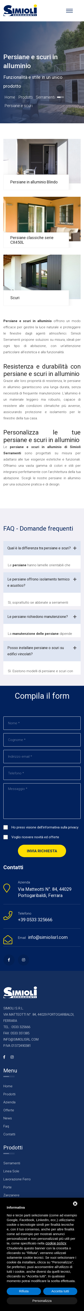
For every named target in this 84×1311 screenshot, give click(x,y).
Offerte (8, 1110)
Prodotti (25, 97)
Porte (7, 1187)
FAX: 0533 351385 (16, 1033)
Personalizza (42, 1301)
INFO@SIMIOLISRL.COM (21, 1039)
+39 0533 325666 (35, 919)
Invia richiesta (42, 851)
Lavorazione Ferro (17, 1179)
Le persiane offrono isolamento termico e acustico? (38, 582)
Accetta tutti (60, 1291)
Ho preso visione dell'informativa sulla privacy (44, 827)
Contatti (9, 1134)
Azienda (9, 1102)
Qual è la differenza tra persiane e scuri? (39, 548)
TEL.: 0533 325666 (16, 1027)
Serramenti (45, 97)
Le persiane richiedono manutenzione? (37, 617)
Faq (6, 1126)
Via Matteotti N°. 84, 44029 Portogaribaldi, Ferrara (44, 892)
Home (9, 97)
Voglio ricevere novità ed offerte (35, 837)
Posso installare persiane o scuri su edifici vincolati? (35, 651)
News (7, 1118)
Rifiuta (24, 1291)
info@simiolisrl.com (48, 937)
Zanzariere (11, 1195)
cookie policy (55, 1243)
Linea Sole (11, 1171)
